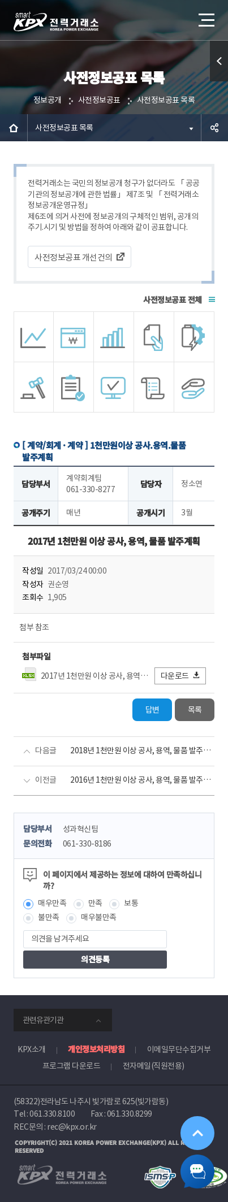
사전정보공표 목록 (166, 100)
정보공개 (47, 100)
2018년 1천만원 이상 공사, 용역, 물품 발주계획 (142, 750)
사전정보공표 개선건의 (74, 257)
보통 (131, 903)
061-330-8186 (87, 844)
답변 (152, 710)
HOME (13, 127)
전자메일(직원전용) (153, 1066)
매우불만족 (99, 917)
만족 (95, 903)
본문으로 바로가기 (0, 0)
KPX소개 (32, 1049)
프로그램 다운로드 (71, 1066)
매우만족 (52, 903)
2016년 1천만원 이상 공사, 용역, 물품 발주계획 (142, 780)
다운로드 (181, 675)
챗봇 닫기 (197, 1171)
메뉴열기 (205, 16)
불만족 (48, 917)
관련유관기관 (43, 1020)
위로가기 (197, 1133)
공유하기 (214, 127)
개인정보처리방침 (96, 1049)
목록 (195, 710)
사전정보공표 (99, 100)
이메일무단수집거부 (179, 1049)
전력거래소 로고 (56, 21)
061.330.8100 (52, 1114)
